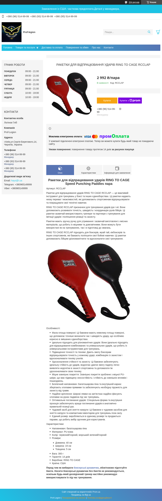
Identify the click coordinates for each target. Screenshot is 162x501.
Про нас (96, 47)
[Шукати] (149, 32)
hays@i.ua (16, 180)
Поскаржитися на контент (74, 498)
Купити (107, 100)
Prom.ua (96, 492)
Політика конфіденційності (99, 498)
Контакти (108, 47)
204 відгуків (134, 2)
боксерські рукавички (86, 467)
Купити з (130, 100)
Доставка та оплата (51, 47)
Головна (7, 47)
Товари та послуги (25, 47)
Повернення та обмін (77, 47)
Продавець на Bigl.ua (81, 495)
